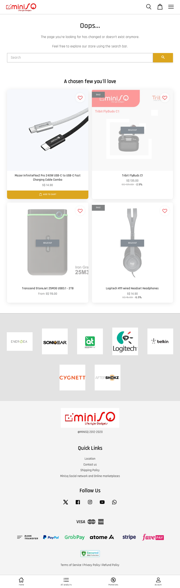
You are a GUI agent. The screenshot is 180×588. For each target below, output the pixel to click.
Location (90, 459)
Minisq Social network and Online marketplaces (90, 476)
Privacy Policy (91, 565)
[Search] (80, 57)
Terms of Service (71, 565)
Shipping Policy (90, 470)
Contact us (90, 464)
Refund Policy (110, 565)
